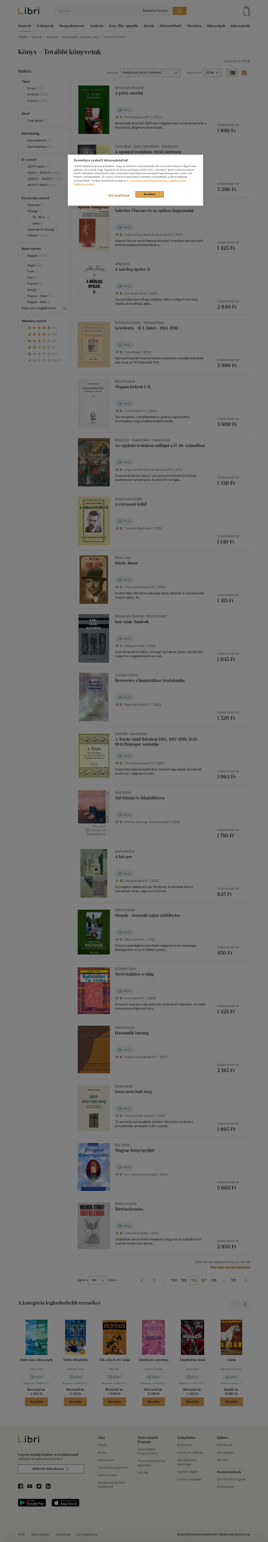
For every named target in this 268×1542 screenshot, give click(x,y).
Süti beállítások (119, 195)
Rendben (150, 194)
